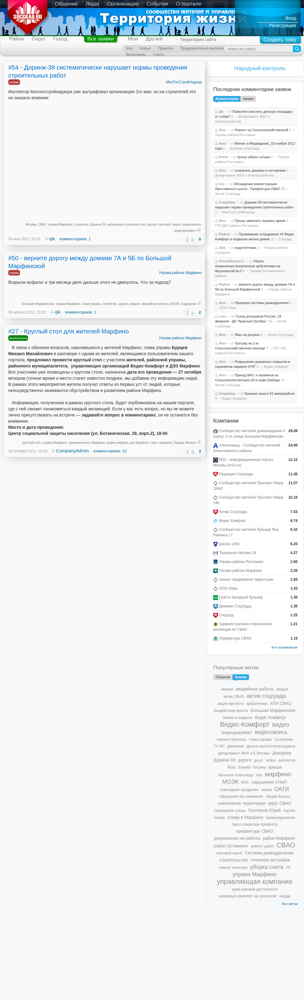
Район (16, 39)
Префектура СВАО (235, 638)
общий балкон (278, 796)
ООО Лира (227, 308)
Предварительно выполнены (204, 48)
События (157, 4)
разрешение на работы (237, 838)
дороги (123, 304)
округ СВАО (279, 803)
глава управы (91, 304)
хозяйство (110, 304)
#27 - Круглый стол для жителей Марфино (68, 331)
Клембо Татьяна (252, 767)
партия (289, 810)
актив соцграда (266, 696)
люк (259, 775)
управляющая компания (254, 881)
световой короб (229, 853)
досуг (258, 760)
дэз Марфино (139, 442)
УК (288, 867)
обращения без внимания (241, 796)
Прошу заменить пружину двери (260, 220)
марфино (165, 442)
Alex (222, 130)
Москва (30, 224)
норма (266, 790)
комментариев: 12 (110, 451)
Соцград (285, 239)
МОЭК (174, 304)
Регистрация (282, 25)
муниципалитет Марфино (87, 442)
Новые (145, 48)
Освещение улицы (230, 810)
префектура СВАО (254, 831)
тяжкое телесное (233, 867)
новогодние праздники (239, 790)
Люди (92, 4)
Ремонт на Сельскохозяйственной (261, 130)
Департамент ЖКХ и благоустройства (244, 175)
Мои (133, 39)
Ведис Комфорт (276, 366)
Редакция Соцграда (236, 474)
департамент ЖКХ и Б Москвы (244, 753)
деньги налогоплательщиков (271, 746)
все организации (284, 647)
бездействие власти (231, 711)
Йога (232, 767)
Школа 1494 (229, 544)
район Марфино (279, 838)
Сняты (158, 54)
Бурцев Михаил (185, 442)
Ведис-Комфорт (245, 724)
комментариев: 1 (75, 239)
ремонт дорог (262, 846)
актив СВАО (233, 696)
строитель (81, 224)
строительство (233, 859)
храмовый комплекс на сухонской (247, 896)
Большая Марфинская (38, 304)
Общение (66, 4)
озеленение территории (241, 803)
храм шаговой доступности (255, 889)
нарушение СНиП (269, 782)
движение (235, 746)
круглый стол (31, 442)
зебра (271, 760)
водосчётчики (245, 247)
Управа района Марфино (180, 273)
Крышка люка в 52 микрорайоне (269, 393)
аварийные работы (155, 304)
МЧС (245, 782)
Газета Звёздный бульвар (241, 597)
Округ (39, 39)
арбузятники (256, 704)
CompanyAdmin (72, 450)
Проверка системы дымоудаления (262, 303)
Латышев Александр (235, 775)
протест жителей (159, 224)
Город (60, 39)
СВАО (42, 224)
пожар (219, 818)
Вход (291, 18)
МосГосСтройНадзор (184, 82)
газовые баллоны (231, 739)
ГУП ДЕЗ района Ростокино (236, 225)
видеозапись (192, 224)
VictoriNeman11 (231, 261)
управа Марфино (60, 224)
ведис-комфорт (117, 442)
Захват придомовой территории (246, 579)
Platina (224, 234)
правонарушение (280, 818)
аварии (227, 689)
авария (135, 304)
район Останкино (231, 845)
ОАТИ (281, 789)
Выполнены (136, 54)
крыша (275, 767)
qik (52, 238)
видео (177, 224)
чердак (284, 896)
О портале (188, 4)
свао (154, 442)
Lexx (222, 316)
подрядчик (188, 304)
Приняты (165, 48)
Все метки (290, 904)
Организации (123, 4)
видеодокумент (185, 230)
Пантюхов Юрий (264, 810)
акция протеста (231, 704)
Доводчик (281, 753)
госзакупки (284, 739)
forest (223, 157)
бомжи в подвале (237, 718)
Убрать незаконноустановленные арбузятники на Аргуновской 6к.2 (247, 266)
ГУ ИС (219, 746)
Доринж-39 (98, 224)
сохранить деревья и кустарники (260, 170)
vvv (221, 184)
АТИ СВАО (280, 703)
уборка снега (266, 867)
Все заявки (100, 39)
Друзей (154, 39)
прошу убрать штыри (253, 157)
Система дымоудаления (269, 852)
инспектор (287, 760)
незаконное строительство (126, 224)
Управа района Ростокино (235, 135)
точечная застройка (270, 859)
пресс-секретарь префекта (255, 824)
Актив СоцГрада (227, 194)
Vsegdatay (227, 202)
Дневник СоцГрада (244, 148)
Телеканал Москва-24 (237, 553)
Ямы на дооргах (247, 335)
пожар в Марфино (245, 817)
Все (129, 48)
